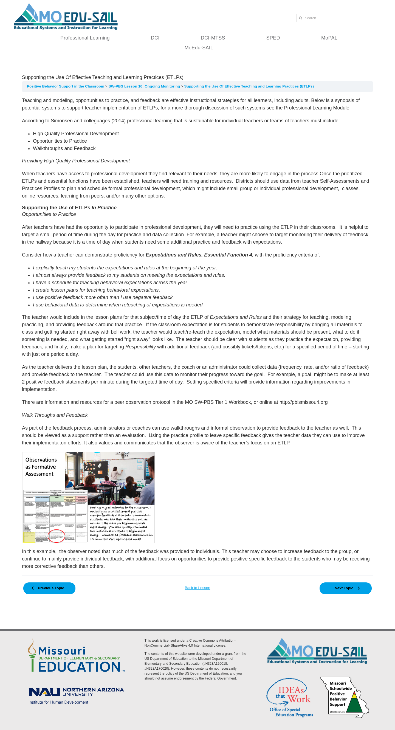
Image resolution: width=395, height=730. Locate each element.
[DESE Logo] (76, 637)
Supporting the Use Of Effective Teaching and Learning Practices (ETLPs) (249, 86)
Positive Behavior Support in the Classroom (66, 86)
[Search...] (331, 18)
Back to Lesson (197, 588)
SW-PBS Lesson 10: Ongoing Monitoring (144, 86)
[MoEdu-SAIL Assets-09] (76, 686)
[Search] (300, 18)
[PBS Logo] (344, 677)
